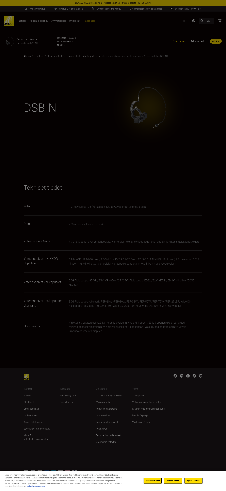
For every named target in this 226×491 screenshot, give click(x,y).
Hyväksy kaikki (193, 480)
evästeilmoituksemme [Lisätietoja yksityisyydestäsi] (36, 486)
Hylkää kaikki (173, 480)
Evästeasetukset (153, 480)
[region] (113, 481)
